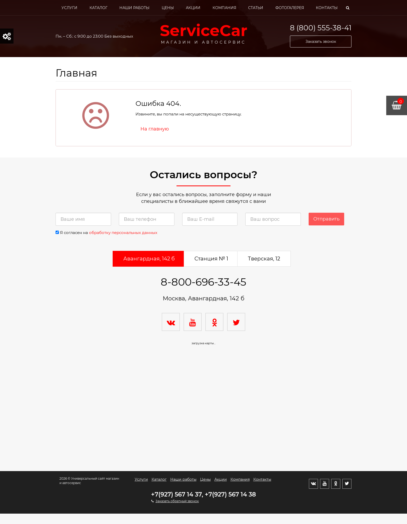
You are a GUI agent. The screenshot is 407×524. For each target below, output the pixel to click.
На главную (154, 129)
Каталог (98, 7)
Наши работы (134, 7)
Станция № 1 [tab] (211, 259)
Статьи (255, 7)
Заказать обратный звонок (177, 501)
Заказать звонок (321, 41)
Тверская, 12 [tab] (264, 259)
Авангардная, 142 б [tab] (149, 259)
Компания (224, 7)
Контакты (327, 7)
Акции (193, 7)
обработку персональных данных (123, 232)
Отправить (326, 219)
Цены (168, 7)
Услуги (69, 7)
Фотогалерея (289, 7)
